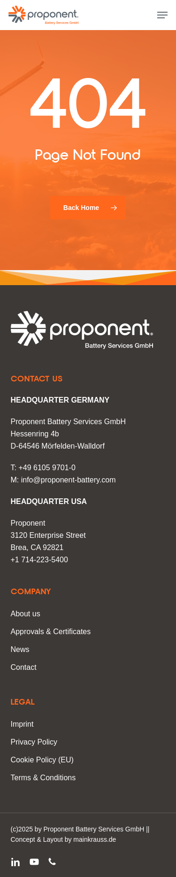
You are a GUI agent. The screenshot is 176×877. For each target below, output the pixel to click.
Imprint (22, 724)
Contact (24, 667)
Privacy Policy (34, 742)
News (20, 649)
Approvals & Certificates (51, 632)
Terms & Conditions (43, 778)
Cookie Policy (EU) (42, 760)
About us (25, 614)
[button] (162, 15)
